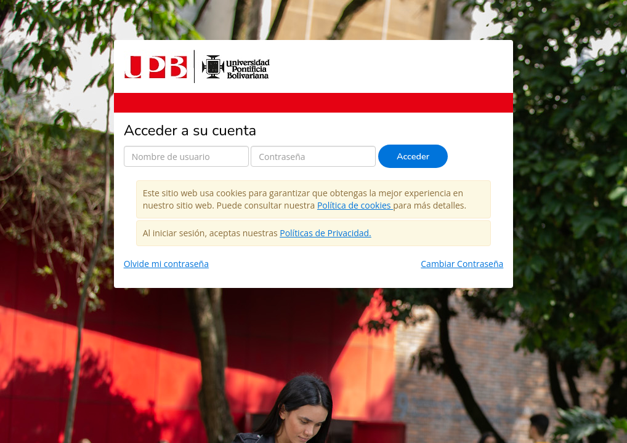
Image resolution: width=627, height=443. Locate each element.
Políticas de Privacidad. (325, 233)
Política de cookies (355, 205)
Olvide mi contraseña (166, 263)
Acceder (413, 156)
